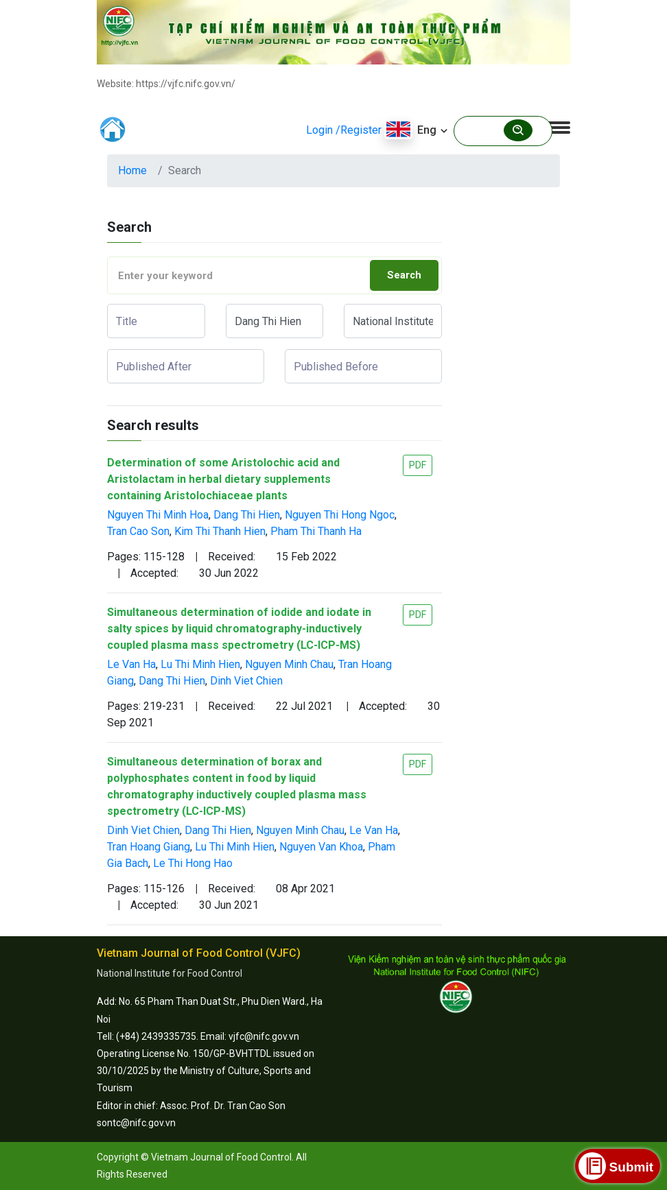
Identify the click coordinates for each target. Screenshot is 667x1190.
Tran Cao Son (138, 531)
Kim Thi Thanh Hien (220, 531)
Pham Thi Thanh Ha (316, 531)
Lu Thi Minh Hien (200, 664)
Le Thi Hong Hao (193, 863)
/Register (359, 129)
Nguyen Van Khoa (321, 846)
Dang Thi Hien (246, 514)
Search (404, 275)
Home (132, 170)
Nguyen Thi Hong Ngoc (340, 514)
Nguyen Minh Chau (289, 664)
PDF (417, 465)
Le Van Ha (131, 664)
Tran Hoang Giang (148, 846)
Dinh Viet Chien (246, 680)
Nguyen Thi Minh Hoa (158, 514)
